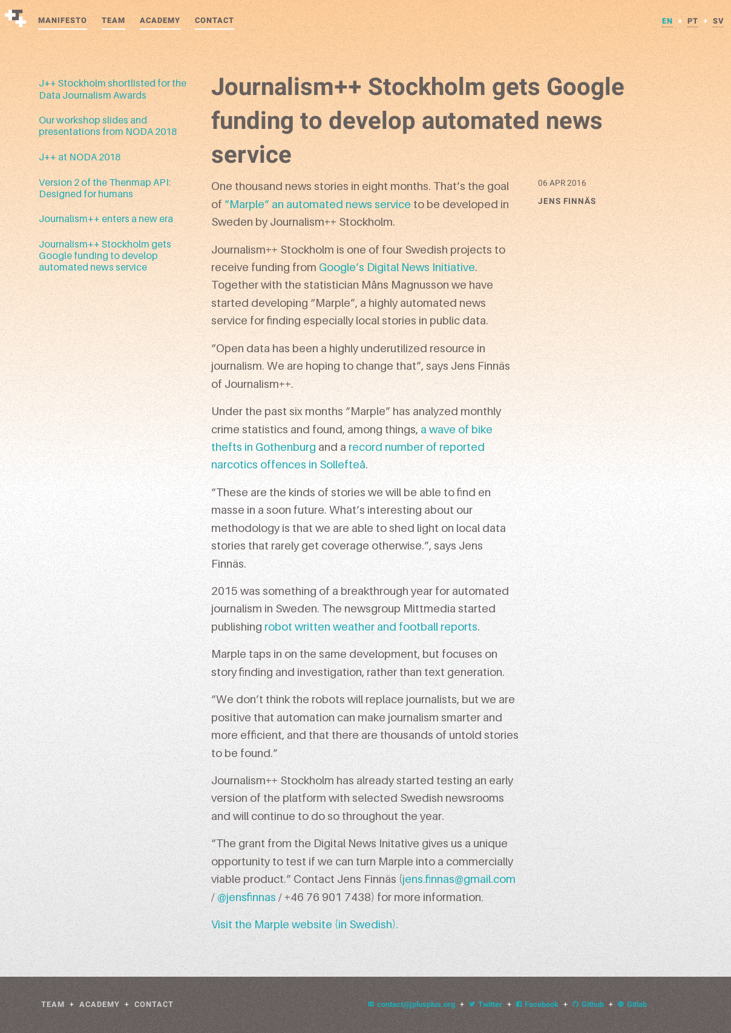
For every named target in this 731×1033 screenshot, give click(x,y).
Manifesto (62, 20)
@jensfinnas (246, 896)
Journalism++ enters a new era (106, 218)
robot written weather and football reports (370, 626)
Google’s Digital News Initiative (397, 267)
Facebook (537, 1004)
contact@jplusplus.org (411, 1004)
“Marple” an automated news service (318, 204)
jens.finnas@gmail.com (459, 878)
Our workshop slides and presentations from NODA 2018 (108, 125)
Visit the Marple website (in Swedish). (304, 924)
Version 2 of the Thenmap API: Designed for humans (105, 188)
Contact (214, 20)
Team (113, 20)
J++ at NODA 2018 (79, 157)
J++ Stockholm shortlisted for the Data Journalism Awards (112, 88)
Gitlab (632, 1004)
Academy (160, 20)
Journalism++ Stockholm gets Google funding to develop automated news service (105, 255)
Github (588, 1004)
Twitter (485, 1004)
